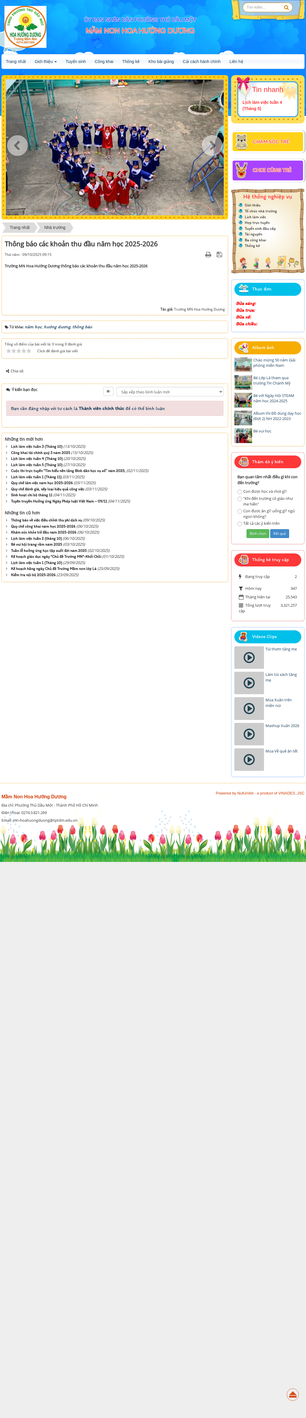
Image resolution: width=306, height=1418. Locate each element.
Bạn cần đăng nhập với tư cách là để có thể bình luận (88, 1167)
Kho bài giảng (161, 61)
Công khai (104, 61)
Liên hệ (236, 61)
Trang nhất (16, 61)
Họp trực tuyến (257, 222)
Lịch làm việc (255, 217)
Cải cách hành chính (202, 61)
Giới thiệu (46, 63)
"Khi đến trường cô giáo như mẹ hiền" (265, 501)
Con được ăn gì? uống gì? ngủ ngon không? (266, 513)
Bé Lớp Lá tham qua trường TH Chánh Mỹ (272, 380)
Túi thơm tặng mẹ (281, 649)
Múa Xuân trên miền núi (278, 702)
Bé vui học (262, 431)
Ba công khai (255, 240)
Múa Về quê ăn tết (281, 751)
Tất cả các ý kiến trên (258, 523)
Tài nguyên (253, 234)
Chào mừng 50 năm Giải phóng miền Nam (274, 362)
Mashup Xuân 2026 (282, 725)
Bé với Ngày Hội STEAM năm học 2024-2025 (273, 398)
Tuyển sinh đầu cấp (260, 228)
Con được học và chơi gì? (262, 491)
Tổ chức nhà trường (261, 211)
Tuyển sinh (76, 61)
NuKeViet (245, 1357)
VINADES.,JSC (291, 1357)
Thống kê (131, 61)
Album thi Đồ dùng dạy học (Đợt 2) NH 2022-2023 (277, 416)
